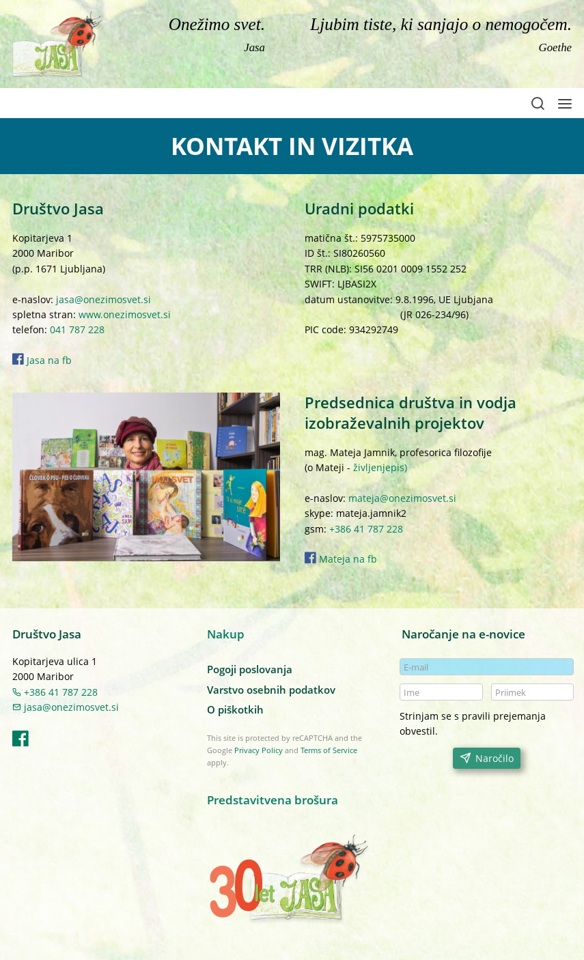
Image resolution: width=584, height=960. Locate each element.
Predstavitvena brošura (272, 800)
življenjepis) (378, 467)
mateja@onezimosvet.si (402, 498)
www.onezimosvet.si (125, 314)
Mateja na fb (346, 558)
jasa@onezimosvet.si (103, 299)
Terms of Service (329, 750)
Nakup (226, 634)
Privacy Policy (258, 750)
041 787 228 (77, 329)
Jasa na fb (42, 360)
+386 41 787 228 (366, 528)
